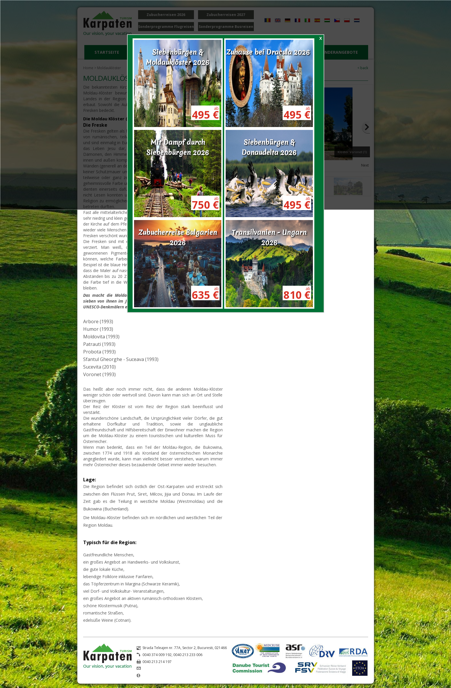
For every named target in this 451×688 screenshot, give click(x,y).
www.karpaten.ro (156, 675)
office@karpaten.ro (158, 668)
